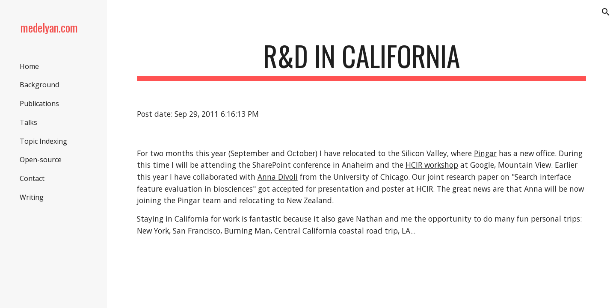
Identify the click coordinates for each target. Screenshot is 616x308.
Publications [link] (39, 103)
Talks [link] (28, 122)
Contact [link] (32, 178)
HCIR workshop (432, 165)
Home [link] (29, 66)
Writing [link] (32, 197)
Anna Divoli (278, 177)
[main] (361, 60)
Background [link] (39, 84)
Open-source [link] (41, 159)
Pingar (485, 153)
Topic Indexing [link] (43, 141)
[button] (605, 12)
